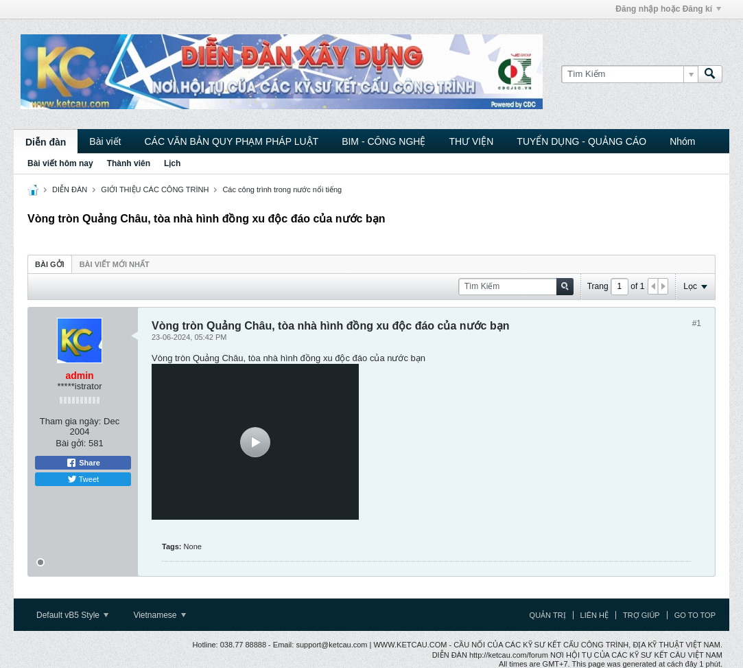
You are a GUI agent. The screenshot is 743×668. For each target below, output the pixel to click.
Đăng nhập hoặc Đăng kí (668, 9)
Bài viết (105, 141)
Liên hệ (594, 615)
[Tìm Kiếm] (629, 74)
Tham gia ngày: (71, 421)
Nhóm (682, 141)
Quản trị (548, 615)
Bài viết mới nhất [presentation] (115, 264)
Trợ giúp (641, 615)
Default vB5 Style (72, 615)
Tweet (83, 479)
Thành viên (128, 163)
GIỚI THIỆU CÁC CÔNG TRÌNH (155, 189)
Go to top (695, 615)
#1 (696, 323)
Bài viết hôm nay (60, 163)
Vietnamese (159, 615)
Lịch (172, 163)
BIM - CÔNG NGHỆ (383, 141)
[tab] (49, 264)
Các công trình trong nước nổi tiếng (282, 189)
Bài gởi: (71, 443)
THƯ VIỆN (471, 141)
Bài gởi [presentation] (49, 264)
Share (83, 462)
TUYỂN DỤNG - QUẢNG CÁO (581, 141)
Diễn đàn (45, 142)
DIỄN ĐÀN (69, 189)
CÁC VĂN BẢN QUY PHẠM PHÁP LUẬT (231, 141)
